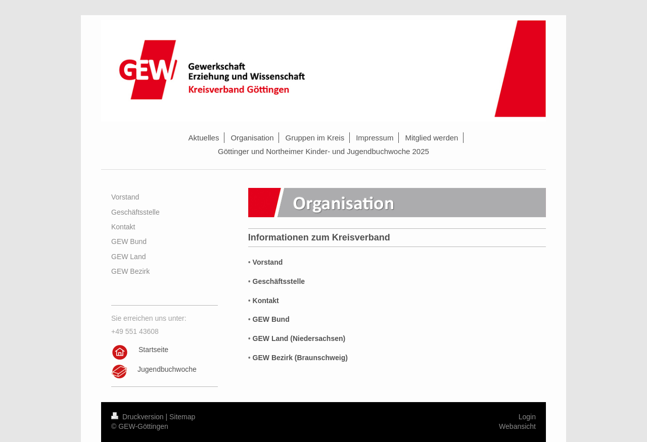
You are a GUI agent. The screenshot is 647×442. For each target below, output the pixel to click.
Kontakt (266, 301)
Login (527, 417)
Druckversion (138, 417)
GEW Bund (271, 319)
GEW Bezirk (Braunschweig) (300, 358)
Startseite (153, 350)
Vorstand (268, 262)
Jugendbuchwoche (167, 369)
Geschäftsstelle (279, 281)
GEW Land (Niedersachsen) (299, 338)
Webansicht (517, 426)
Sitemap (182, 417)
